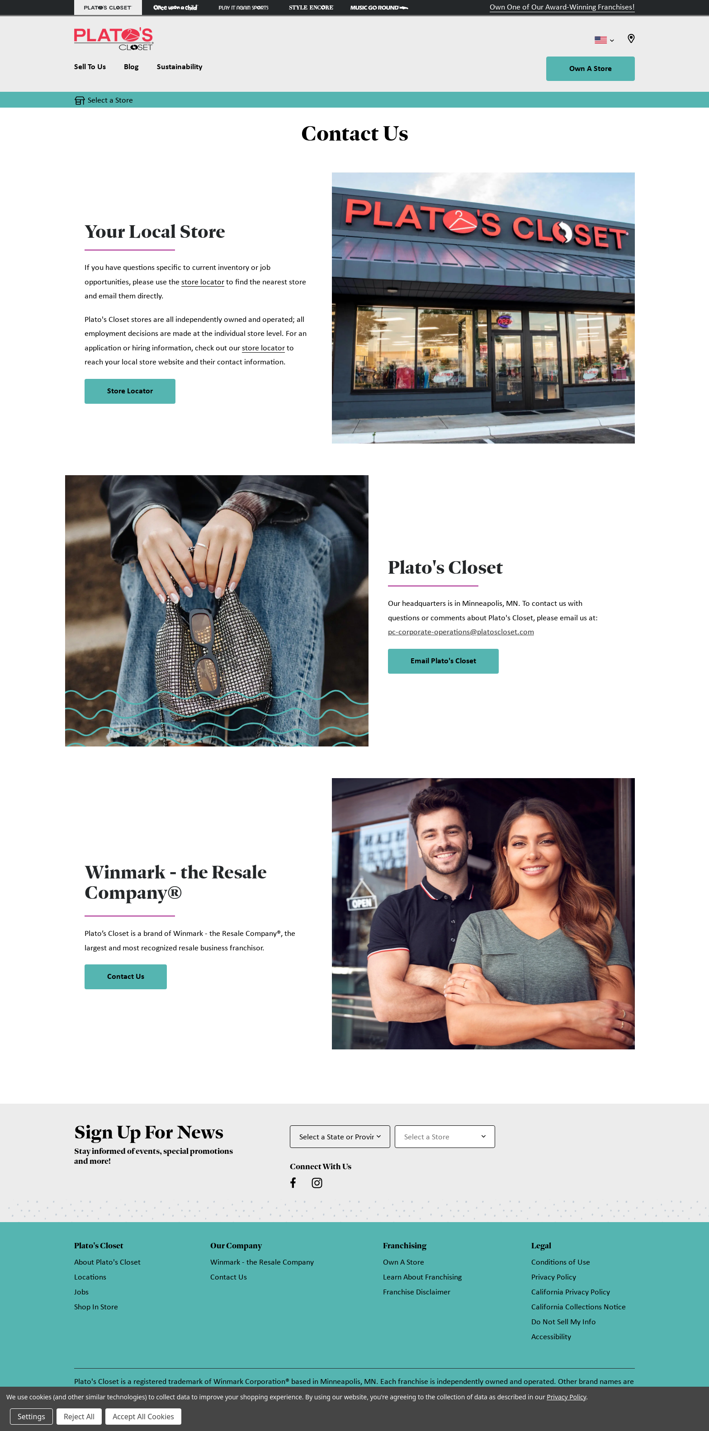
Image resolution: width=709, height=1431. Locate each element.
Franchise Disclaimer (416, 1292)
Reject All (79, 1417)
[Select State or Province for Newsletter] (340, 1136)
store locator (202, 282)
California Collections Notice (578, 1307)
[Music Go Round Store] (379, 7)
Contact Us (228, 1277)
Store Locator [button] (130, 391)
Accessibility (551, 1337)
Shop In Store (96, 1307)
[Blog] (131, 69)
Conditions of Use (560, 1262)
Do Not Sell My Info (563, 1322)
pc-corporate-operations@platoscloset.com (461, 632)
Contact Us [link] (125, 977)
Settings (31, 1417)
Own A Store (590, 69)
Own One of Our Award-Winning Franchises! (562, 7)
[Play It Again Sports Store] (244, 7)
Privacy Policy (553, 1277)
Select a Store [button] (110, 100)
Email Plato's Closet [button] (443, 661)
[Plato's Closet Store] (108, 7)
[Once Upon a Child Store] (176, 7)
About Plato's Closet (107, 1262)
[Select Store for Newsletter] (445, 1136)
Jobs (81, 1292)
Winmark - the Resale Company (262, 1262)
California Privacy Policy (570, 1292)
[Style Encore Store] (311, 7)
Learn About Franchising (422, 1277)
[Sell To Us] (94, 69)
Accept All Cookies (143, 1417)
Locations (90, 1277)
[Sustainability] (180, 69)
